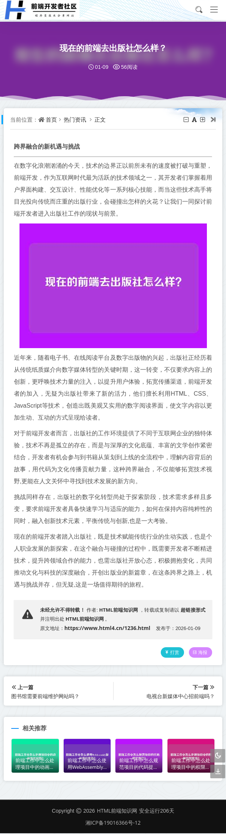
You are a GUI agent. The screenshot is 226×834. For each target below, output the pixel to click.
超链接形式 (192, 609)
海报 (199, 653)
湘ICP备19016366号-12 (113, 823)
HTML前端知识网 (118, 609)
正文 (101, 119)
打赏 (170, 653)
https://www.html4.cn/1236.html (108, 627)
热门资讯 (76, 119)
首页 (52, 119)
